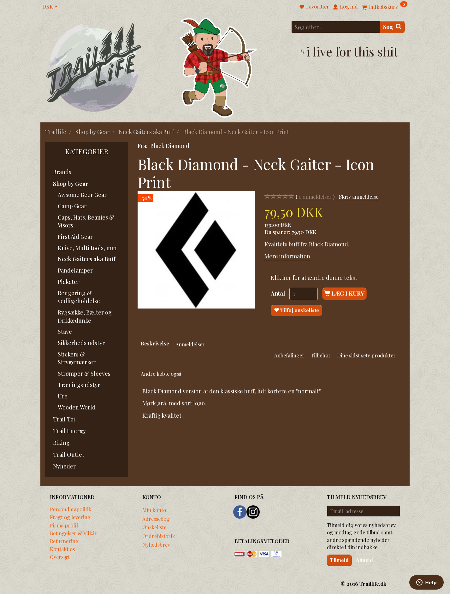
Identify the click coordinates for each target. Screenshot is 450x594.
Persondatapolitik (70, 509)
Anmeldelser (190, 344)
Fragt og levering (70, 517)
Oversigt (60, 556)
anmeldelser (315, 196)
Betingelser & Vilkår (73, 533)
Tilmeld (339, 560)
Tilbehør (321, 355)
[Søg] (392, 27)
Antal (278, 293)
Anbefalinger (289, 355)
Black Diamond (169, 146)
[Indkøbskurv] (384, 6)
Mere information (287, 256)
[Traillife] (94, 67)
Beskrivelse (155, 343)
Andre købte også (161, 373)
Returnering (64, 541)
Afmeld (364, 560)
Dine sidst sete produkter (366, 355)
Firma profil (64, 525)
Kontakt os (62, 548)
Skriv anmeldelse (358, 196)
